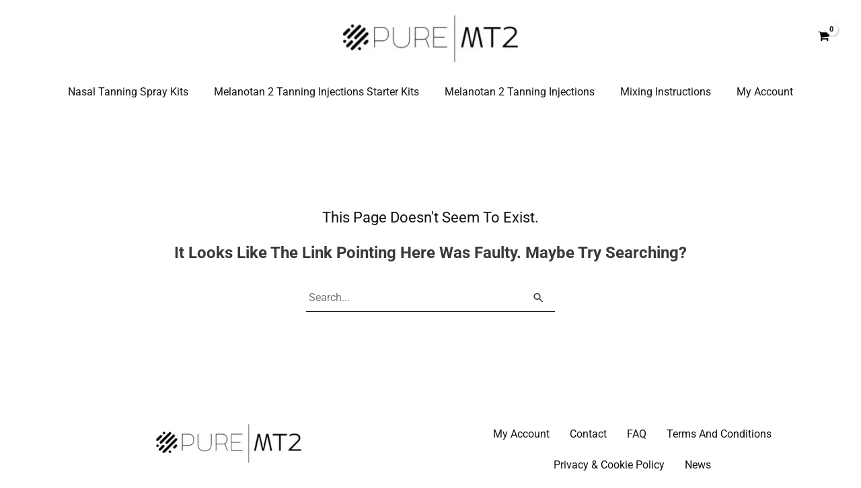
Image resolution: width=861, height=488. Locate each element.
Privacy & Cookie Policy (609, 465)
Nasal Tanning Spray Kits (136, 91)
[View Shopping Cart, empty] (823, 37)
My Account (756, 91)
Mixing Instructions (661, 91)
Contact (588, 434)
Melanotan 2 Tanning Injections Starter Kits (320, 91)
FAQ (636, 434)
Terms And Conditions (719, 434)
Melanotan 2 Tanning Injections (520, 91)
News (698, 465)
